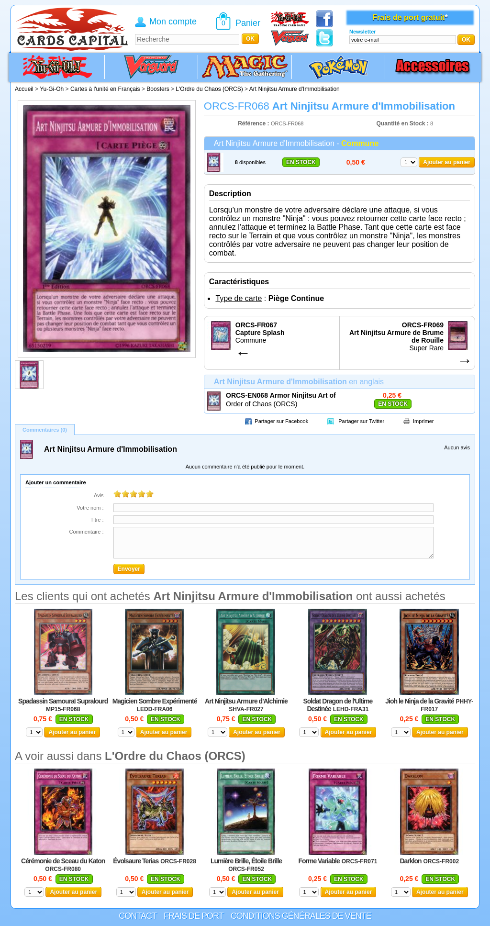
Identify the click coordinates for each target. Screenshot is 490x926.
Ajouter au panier (446, 162)
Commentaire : (86, 532)
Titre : (97, 520)
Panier (247, 23)
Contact (137, 916)
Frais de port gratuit (408, 17)
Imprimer (423, 421)
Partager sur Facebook (281, 421)
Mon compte (173, 21)
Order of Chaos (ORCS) (261, 404)
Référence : (254, 123)
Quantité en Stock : (403, 123)
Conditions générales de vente (301, 916)
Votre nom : (90, 508)
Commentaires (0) (44, 430)
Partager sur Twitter (361, 421)
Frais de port (193, 916)
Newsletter (362, 31)
